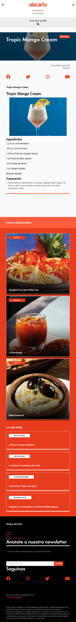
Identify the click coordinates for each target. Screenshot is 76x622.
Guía (8, 536)
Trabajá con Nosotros (15, 538)
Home (8, 532)
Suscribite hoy (38, 10)
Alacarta (66, 68)
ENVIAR (59, 563)
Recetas (65, 36)
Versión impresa (38, 13)
